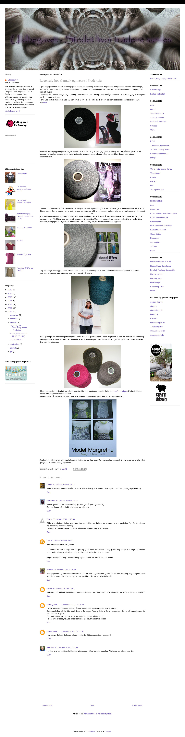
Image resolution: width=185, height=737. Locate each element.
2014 (10, 301)
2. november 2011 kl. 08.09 (66, 647)
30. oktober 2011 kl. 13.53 (64, 519)
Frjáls (152, 250)
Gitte (45, 102)
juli (11, 351)
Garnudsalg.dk (156, 310)
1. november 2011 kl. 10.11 (72, 604)
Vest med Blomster (158, 122)
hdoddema (90, 731)
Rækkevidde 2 (156, 201)
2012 (10, 308)
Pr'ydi (152, 141)
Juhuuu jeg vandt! (24, 227)
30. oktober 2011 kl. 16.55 (61, 541)
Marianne (51, 500)
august (13, 348)
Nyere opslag (47, 705)
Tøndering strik (156, 327)
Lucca (152, 291)
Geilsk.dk (154, 314)
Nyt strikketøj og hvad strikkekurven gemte (25, 216)
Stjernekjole (22, 173)
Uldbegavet (52, 604)
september (15, 344)
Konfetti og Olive (24, 254)
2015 (10, 297)
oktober (13, 322)
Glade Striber (155, 234)
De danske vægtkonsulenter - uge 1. (24, 189)
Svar (49, 492)
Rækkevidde (155, 221)
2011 (10, 312)
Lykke (49, 485)
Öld (151, 185)
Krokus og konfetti (157, 94)
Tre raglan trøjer (157, 190)
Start (92, 705)
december (14, 315)
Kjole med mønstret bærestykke (163, 213)
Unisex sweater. (16, 339)
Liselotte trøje (156, 278)
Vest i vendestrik (157, 113)
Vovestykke (155, 173)
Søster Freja (155, 90)
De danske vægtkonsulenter (24, 201)
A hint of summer (157, 118)
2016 (10, 293)
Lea (48, 541)
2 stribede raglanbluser (159, 145)
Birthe (49, 519)
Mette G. (50, 647)
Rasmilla (154, 318)
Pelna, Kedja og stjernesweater (163, 78)
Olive (152, 130)
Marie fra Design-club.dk (160, 262)
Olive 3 (153, 109)
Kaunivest (154, 238)
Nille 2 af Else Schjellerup (161, 226)
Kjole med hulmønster (159, 217)
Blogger (108, 731)
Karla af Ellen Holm (158, 230)
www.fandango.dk (157, 331)
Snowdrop (154, 209)
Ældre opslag (137, 705)
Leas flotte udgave (120, 391)
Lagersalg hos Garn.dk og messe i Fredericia (18, 327)
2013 (10, 304)
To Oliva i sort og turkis (159, 149)
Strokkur (153, 126)
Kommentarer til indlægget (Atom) (98, 714)
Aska (152, 205)
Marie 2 (20, 241)
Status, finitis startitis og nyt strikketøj (18, 335)
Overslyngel (155, 282)
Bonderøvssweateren (159, 154)
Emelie (153, 177)
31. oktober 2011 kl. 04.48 (65, 570)
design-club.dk (156, 302)
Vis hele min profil (12, 111)
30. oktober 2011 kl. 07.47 (63, 485)
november (14, 318)
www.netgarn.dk (157, 335)
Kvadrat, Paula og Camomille (162, 270)
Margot (153, 158)
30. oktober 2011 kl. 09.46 (66, 500)
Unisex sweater (156, 274)
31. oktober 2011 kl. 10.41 (63, 588)
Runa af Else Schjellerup (160, 266)
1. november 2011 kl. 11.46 (72, 631)
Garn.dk (153, 306)
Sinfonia (153, 246)
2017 (10, 290)
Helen (49, 588)
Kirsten (50, 570)
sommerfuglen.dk (157, 323)
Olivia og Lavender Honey (161, 169)
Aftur (152, 105)
